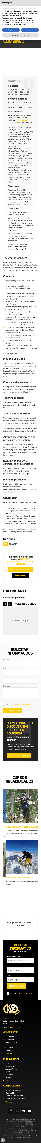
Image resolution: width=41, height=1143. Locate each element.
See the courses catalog (19, 755)
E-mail (6, 668)
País (8, 975)
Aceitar (30, 30)
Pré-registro (20, 575)
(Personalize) (33, 1136)
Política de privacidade (10, 1136)
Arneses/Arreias (11, 1042)
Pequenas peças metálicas (15, 1098)
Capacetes (9, 1047)
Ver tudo (8, 1054)
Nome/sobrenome (13, 956)
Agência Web (29, 1137)
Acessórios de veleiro (13, 1090)
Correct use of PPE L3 (14, 826)
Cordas (8, 1050)
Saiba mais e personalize (20, 35)
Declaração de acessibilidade (16, 1137)
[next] (10, 603)
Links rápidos (10, 1093)
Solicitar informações (20, 570)
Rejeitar (11, 30)
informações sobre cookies (11, 15)
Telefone (7, 677)
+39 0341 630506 (13, 1027)
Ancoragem (9, 1039)
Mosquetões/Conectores (14, 1096)
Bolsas (7, 1045)
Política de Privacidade (22, 704)
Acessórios (9, 1037)
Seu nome (7, 660)
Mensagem (7, 686)
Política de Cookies (23, 1136)
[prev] (5, 603)
